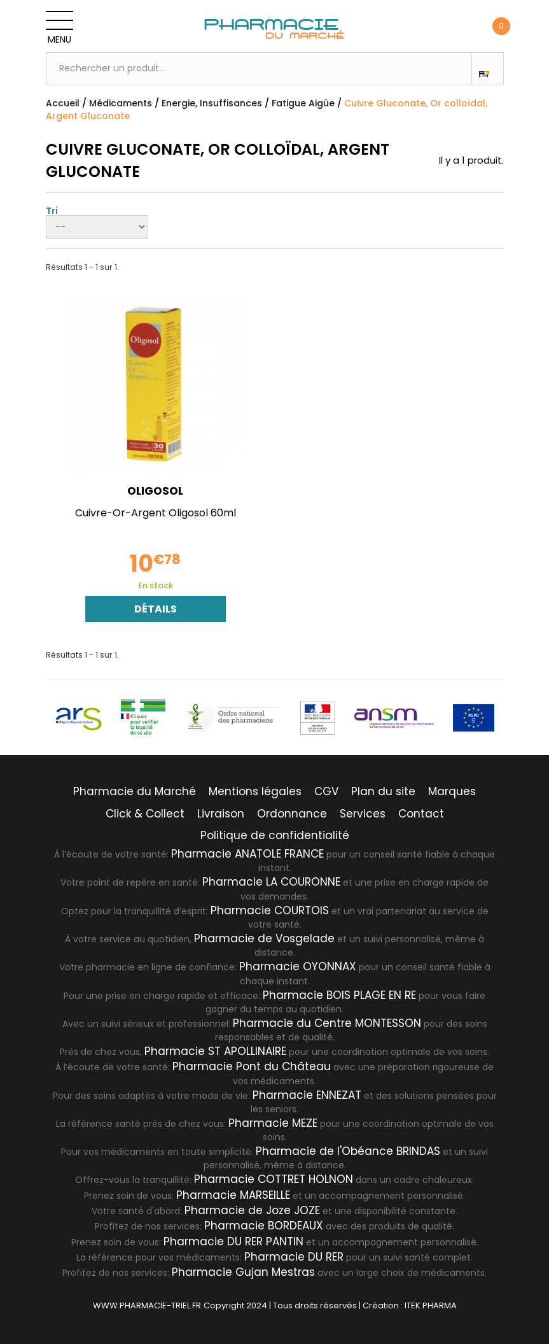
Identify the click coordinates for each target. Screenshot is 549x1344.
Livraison (220, 813)
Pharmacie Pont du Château (251, 1066)
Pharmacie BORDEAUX (263, 1225)
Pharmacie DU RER (294, 1256)
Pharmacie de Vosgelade (264, 938)
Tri (52, 209)
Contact (421, 813)
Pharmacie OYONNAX (297, 966)
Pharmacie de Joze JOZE (252, 1210)
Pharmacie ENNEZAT (307, 1095)
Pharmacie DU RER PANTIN (233, 1241)
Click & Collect (145, 813)
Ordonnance (292, 813)
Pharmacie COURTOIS (270, 910)
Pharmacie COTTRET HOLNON (273, 1179)
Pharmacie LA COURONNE (271, 881)
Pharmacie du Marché (134, 791)
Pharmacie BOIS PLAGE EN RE (339, 995)
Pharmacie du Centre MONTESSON (327, 1023)
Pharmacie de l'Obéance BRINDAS (348, 1151)
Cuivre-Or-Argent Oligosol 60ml (155, 513)
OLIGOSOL (155, 491)
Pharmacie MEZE (272, 1123)
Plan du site (383, 791)
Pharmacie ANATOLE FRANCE (247, 853)
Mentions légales (255, 791)
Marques (452, 791)
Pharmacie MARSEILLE (233, 1195)
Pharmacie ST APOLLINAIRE (215, 1051)
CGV (326, 791)
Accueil (63, 103)
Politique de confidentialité (274, 835)
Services (363, 813)
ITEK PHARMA (431, 1305)
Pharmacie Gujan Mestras (243, 1272)
